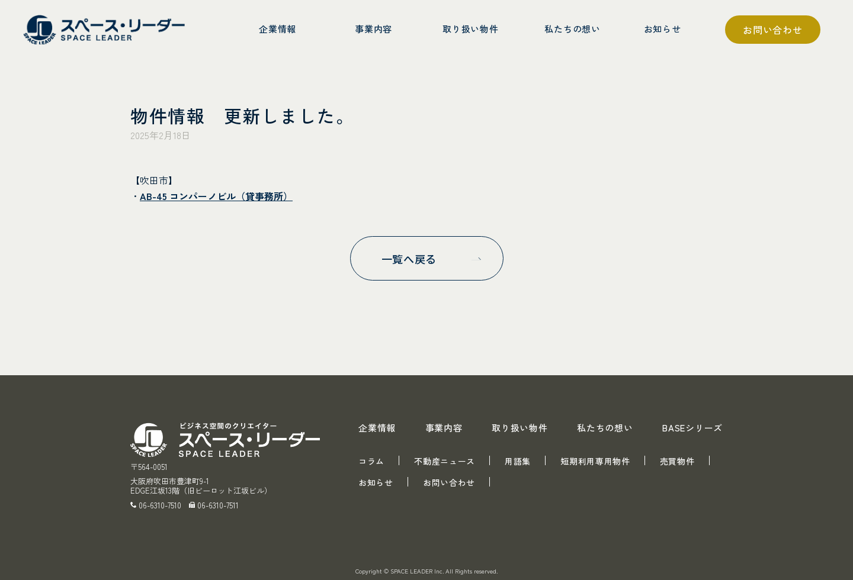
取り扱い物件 (520, 427)
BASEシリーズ (692, 427)
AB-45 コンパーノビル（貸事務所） (216, 196)
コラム (371, 461)
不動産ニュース (444, 461)
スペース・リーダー (107, 29)
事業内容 (444, 427)
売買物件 (677, 461)
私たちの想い (605, 427)
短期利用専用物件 (595, 461)
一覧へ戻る (409, 258)
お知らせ (375, 482)
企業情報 (377, 427)
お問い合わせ (773, 29)
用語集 (518, 461)
